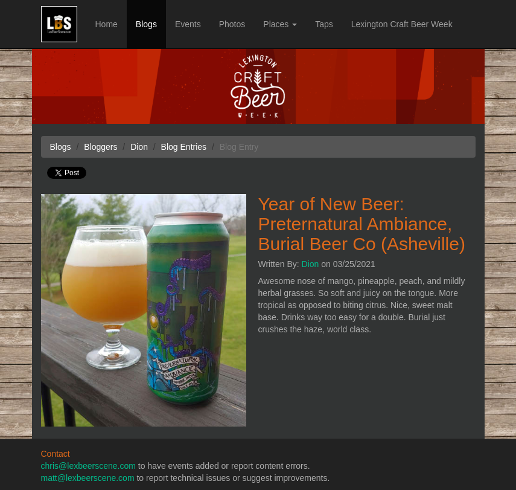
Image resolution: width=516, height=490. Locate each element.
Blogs (146, 24)
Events (188, 24)
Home (106, 24)
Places (280, 24)
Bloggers (100, 147)
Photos (232, 24)
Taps (324, 24)
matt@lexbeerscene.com (88, 478)
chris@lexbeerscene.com (88, 466)
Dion (310, 264)
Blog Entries (183, 147)
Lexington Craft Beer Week (402, 24)
